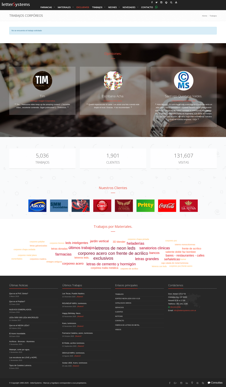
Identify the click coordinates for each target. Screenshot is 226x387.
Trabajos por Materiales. (113, 226)
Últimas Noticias (18, 285)
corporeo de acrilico (129, 268)
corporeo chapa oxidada (24, 249)
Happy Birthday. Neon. (71, 313)
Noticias (119, 316)
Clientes (113, 162)
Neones (112, 7)
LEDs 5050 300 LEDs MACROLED (23, 317)
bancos (154, 253)
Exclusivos (82, 7)
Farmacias (46, 7)
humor (183, 259)
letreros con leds (159, 266)
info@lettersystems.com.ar (185, 310)
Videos (118, 329)
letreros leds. (81, 257)
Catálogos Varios (123, 303)
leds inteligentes (76, 243)
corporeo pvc (171, 240)
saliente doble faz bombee (180, 251)
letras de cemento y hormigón (111, 264)
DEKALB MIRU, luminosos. (73, 353)
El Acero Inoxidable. (17, 333)
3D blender (119, 241)
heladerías (135, 243)
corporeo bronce (57, 243)
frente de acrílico (191, 248)
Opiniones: (113, 53)
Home (204, 16)
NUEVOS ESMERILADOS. (20, 309)
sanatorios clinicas (154, 248)
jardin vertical (99, 241)
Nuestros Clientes (113, 187)
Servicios (119, 307)
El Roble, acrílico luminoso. (73, 343)
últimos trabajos (81, 248)
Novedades (129, 7)
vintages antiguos (54, 262)
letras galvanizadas (38, 246)
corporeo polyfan (37, 241)
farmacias (63, 254)
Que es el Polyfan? (17, 301)
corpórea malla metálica (104, 267)
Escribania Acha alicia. (113, 101)
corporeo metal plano (27, 255)
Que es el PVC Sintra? (18, 293)
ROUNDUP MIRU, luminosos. (74, 303)
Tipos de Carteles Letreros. (20, 365)
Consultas (215, 382)
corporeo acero (73, 263)
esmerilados (16, 259)
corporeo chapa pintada (138, 239)
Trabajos (97, 7)
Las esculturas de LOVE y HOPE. (23, 357)
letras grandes (147, 259)
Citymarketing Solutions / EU (183, 101)
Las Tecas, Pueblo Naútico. (73, 293)
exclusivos (103, 258)
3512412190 (174, 307)
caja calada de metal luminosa (174, 263)
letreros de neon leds (115, 248)
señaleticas (172, 259)
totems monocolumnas (185, 244)
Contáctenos (175, 285)
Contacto (147, 7)
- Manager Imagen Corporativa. (42, 101)
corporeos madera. (38, 259)
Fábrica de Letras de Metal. (127, 325)
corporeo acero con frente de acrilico (113, 253)
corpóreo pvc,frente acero (180, 266)
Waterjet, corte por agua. (19, 349)
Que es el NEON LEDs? (19, 325)
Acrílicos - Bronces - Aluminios (22, 341)
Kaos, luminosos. (69, 323)
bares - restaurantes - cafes (185, 255)
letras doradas (59, 248)
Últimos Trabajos (72, 285)
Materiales (64, 7)
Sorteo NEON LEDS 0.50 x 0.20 (127, 298)
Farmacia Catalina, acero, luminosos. (77, 333)
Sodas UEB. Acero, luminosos (74, 363)
